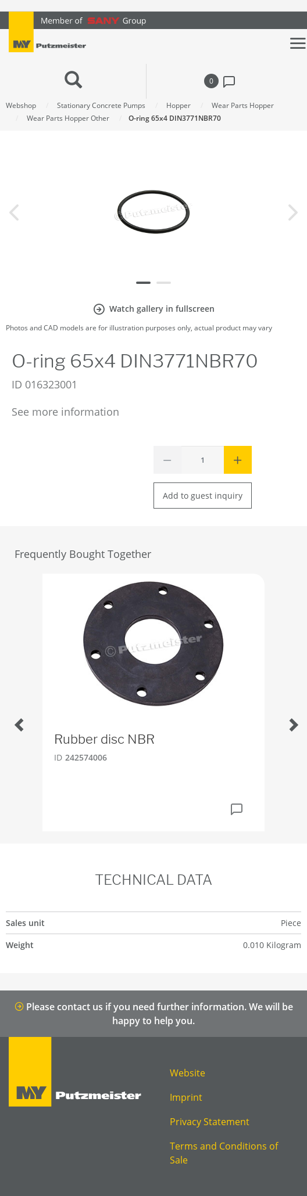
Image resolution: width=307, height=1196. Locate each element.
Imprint (186, 1097)
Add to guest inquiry (202, 495)
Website (187, 1073)
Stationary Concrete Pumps (101, 105)
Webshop (21, 105)
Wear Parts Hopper (243, 105)
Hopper (178, 105)
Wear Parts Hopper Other (68, 118)
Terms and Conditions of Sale (224, 1153)
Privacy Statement (209, 1121)
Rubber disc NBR (104, 739)
